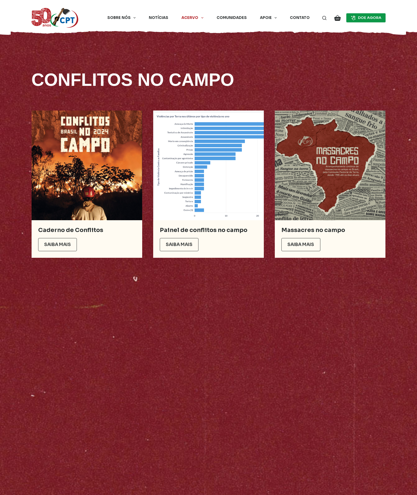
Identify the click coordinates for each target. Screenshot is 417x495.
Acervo (193, 18)
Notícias (158, 17)
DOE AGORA (366, 18)
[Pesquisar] (324, 18)
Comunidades (232, 17)
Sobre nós (122, 18)
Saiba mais (57, 244)
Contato (300, 17)
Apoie (269, 18)
